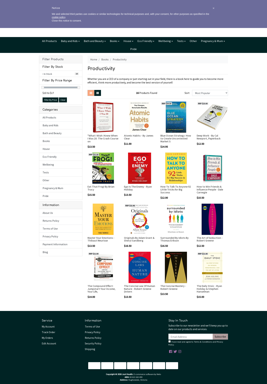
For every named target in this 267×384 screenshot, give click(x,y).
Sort (187, 93)
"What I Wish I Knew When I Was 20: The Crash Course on (103, 138)
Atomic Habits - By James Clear (138, 137)
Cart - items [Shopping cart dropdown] (213, 21)
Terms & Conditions (203, 341)
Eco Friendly (144, 41)
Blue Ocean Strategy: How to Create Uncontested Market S (175, 138)
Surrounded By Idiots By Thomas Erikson (174, 239)
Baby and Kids (69, 41)
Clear (62, 99)
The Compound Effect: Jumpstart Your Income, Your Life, (101, 288)
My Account (48, 326)
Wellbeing (164, 41)
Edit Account (49, 343)
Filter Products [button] (53, 59)
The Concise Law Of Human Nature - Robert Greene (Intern (139, 288)
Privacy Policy (50, 236)
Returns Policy (51, 220)
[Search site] (42, 21)
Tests (180, 41)
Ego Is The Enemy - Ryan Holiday (138, 188)
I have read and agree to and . (195, 343)
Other (193, 41)
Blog (137, 2)
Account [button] (191, 21)
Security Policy (93, 343)
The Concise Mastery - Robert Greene (173, 287)
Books (113, 41)
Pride (133, 49)
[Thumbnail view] (91, 93)
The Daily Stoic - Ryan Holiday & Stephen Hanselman (209, 288)
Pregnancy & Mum (212, 41)
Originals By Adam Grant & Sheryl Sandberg (139, 239)
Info (129, 2)
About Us (120, 2)
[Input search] (64, 21)
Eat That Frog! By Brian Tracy (101, 188)
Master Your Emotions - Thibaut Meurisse (101, 239)
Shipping (90, 349)
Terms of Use (50, 228)
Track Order (48, 332)
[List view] (97, 93)
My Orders (47, 337)
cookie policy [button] (58, 373)
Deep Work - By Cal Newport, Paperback (209, 137)
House (127, 41)
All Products (49, 41)
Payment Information (55, 244)
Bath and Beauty (94, 41)
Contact (147, 2)
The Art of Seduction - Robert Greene (210, 239)
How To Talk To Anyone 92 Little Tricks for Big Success (175, 189)
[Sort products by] (210, 93)
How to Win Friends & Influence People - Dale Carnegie (210, 189)
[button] (213, 364)
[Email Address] (190, 337)
